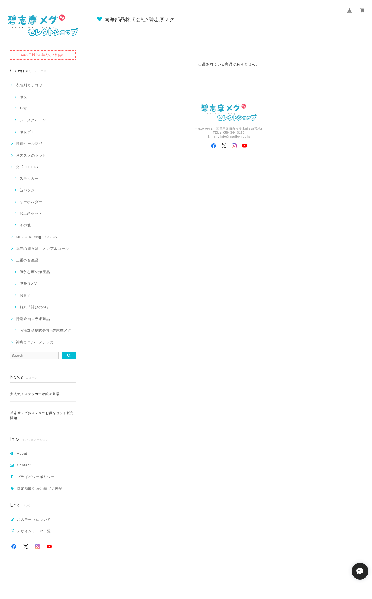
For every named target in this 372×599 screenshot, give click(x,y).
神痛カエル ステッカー (37, 342)
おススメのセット (31, 155)
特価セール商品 (29, 143)
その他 (25, 225)
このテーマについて (34, 519)
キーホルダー (31, 202)
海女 (23, 97)
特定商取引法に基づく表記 (39, 488)
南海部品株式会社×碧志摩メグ (45, 330)
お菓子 (25, 295)
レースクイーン (33, 120)
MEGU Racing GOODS (36, 237)
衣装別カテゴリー (31, 85)
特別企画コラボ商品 (33, 319)
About (22, 453)
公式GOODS (27, 167)
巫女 (23, 108)
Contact (24, 465)
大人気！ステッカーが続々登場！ (36, 394)
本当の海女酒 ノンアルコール (42, 248)
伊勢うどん (29, 284)
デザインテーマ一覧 (34, 531)
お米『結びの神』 (35, 307)
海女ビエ (27, 132)
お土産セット (31, 213)
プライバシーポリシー (36, 477)
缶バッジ (27, 190)
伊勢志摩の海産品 (35, 272)
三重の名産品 (27, 260)
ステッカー (29, 178)
